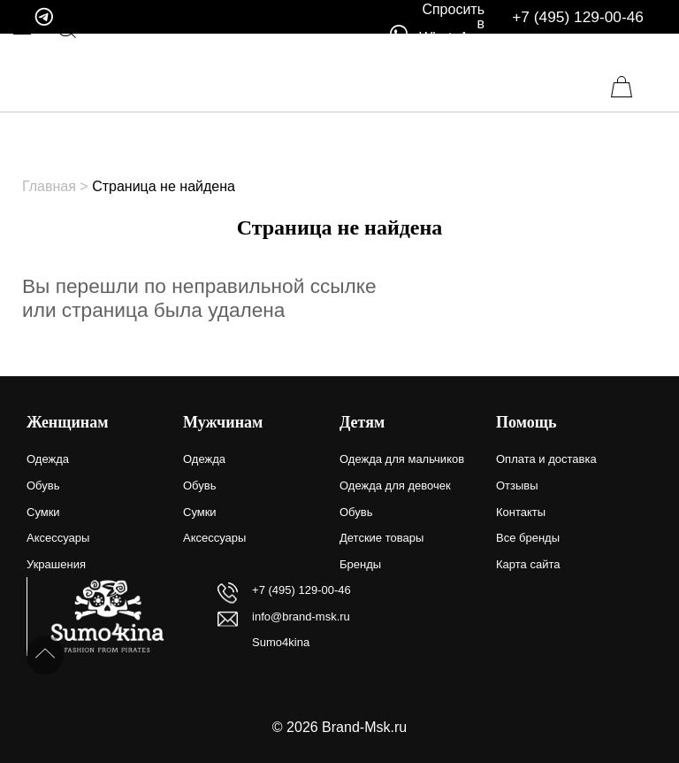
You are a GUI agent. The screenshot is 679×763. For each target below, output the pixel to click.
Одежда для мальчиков (402, 459)
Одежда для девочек (395, 485)
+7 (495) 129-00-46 (578, 17)
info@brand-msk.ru (301, 616)
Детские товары (381, 537)
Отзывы (517, 485)
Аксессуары (58, 537)
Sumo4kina (280, 642)
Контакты (520, 512)
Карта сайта (528, 564)
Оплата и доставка (546, 459)
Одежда (48, 459)
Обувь (43, 485)
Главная (49, 186)
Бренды (360, 564)
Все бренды (528, 537)
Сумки (43, 512)
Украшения (56, 564)
